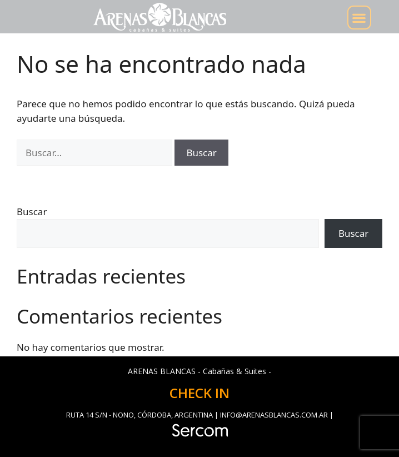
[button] (359, 17)
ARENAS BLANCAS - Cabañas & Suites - (199, 371)
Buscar (32, 211)
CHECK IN (199, 393)
